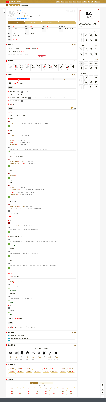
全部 (19, 79)
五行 (43, 28)
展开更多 (41, 56)
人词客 (54, 368)
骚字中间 (49, 383)
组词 (70, 1)
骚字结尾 (42, 383)
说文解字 (50, 22)
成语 (62, 1)
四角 (43, 31)
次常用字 (23, 18)
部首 (26, 26)
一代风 (71, 371)
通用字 (27, 18)
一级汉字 (19, 18)
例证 (75, 108)
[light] (92, 2)
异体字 (9, 39)
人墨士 (46, 368)
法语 (9, 340)
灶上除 (37, 371)
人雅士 (29, 368)
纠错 (74, 44)
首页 (11, 5)
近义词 (79, 1)
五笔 (60, 28)
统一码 (26, 33)
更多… (11, 374)
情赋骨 (20, 371)
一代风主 (54, 371)
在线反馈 (56, 400)
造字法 (26, 28)
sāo (42, 79)
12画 (48, 26)
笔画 (9, 36)
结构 (9, 28)
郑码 (26, 31)
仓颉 (9, 31)
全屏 (14, 19)
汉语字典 (19, 1)
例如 (22, 91)
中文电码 (61, 31)
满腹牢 (20, 368)
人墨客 (12, 368)
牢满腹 (63, 368)
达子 (71, 391)
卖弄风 (46, 371)
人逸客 (29, 371)
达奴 (62, 391)
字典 (58, 1)
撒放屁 (63, 371)
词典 (66, 1)
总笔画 (43, 26)
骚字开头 (34, 383)
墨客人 (12, 371)
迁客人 (37, 368)
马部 (31, 26)
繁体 (9, 26)
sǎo (64, 79)
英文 (9, 126)
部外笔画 (61, 26)
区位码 (9, 33)
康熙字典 (33, 22)
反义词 (84, 1)
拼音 (74, 1)
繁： (13, 83)
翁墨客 (71, 368)
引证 (9, 121)
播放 (10, 19)
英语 (9, 335)
